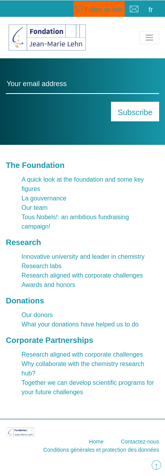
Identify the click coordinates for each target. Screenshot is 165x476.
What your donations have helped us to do (80, 324)
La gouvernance (44, 198)
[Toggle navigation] (149, 37)
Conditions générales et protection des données (101, 450)
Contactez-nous (140, 441)
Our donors (37, 315)
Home (96, 441)
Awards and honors (48, 284)
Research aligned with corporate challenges (82, 275)
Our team (35, 207)
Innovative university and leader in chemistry (83, 256)
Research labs (41, 266)
